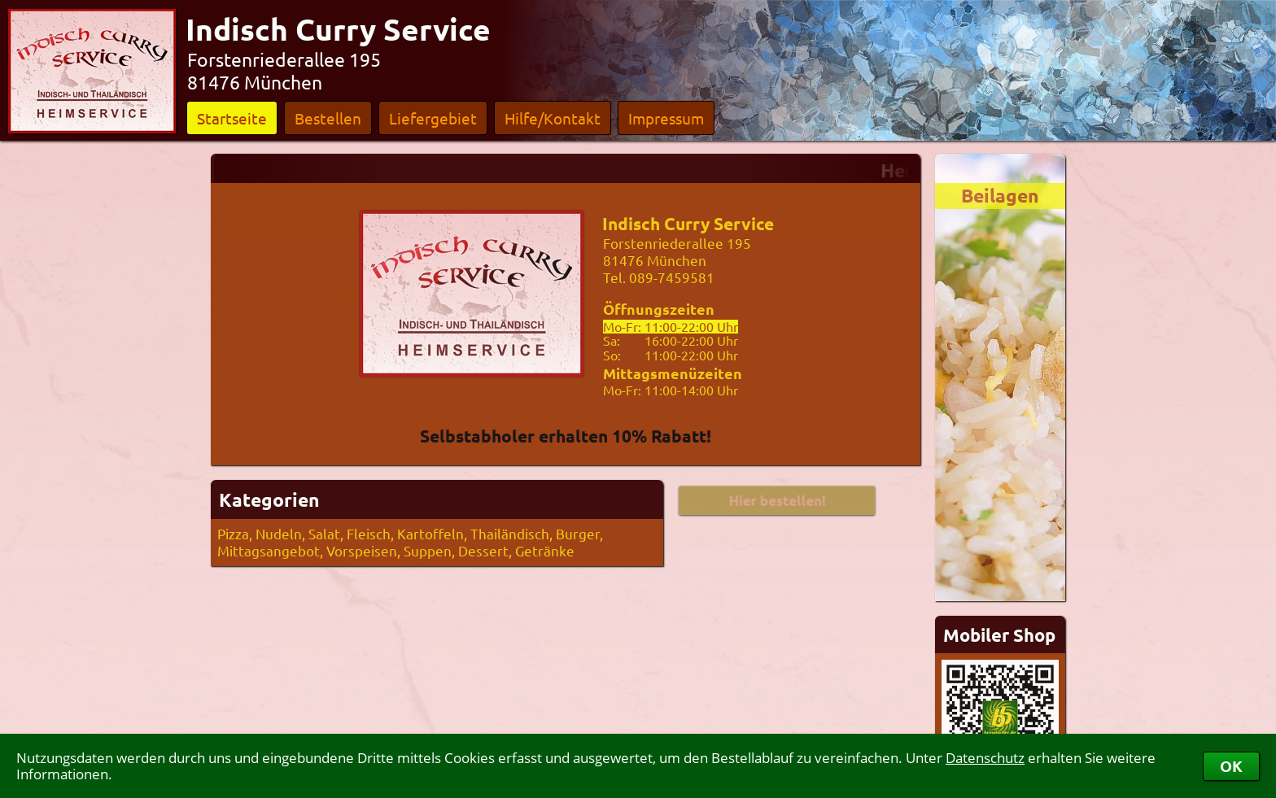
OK (1231, 766)
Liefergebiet (433, 118)
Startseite (232, 118)
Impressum (666, 118)
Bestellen (328, 118)
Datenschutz (985, 757)
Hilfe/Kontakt (553, 118)
